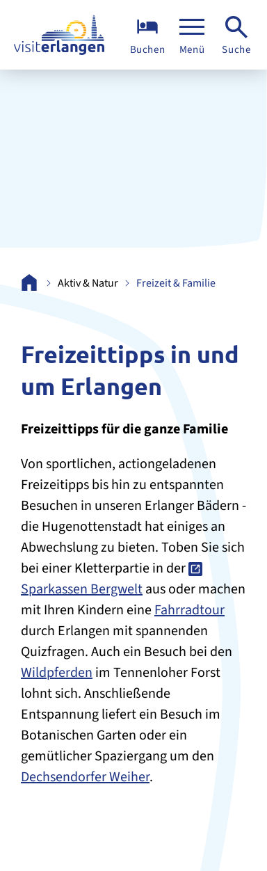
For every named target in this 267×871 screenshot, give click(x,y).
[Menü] (192, 35)
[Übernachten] (147, 35)
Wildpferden (56, 672)
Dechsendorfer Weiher (85, 777)
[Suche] (236, 35)
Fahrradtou (187, 610)
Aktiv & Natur (88, 283)
